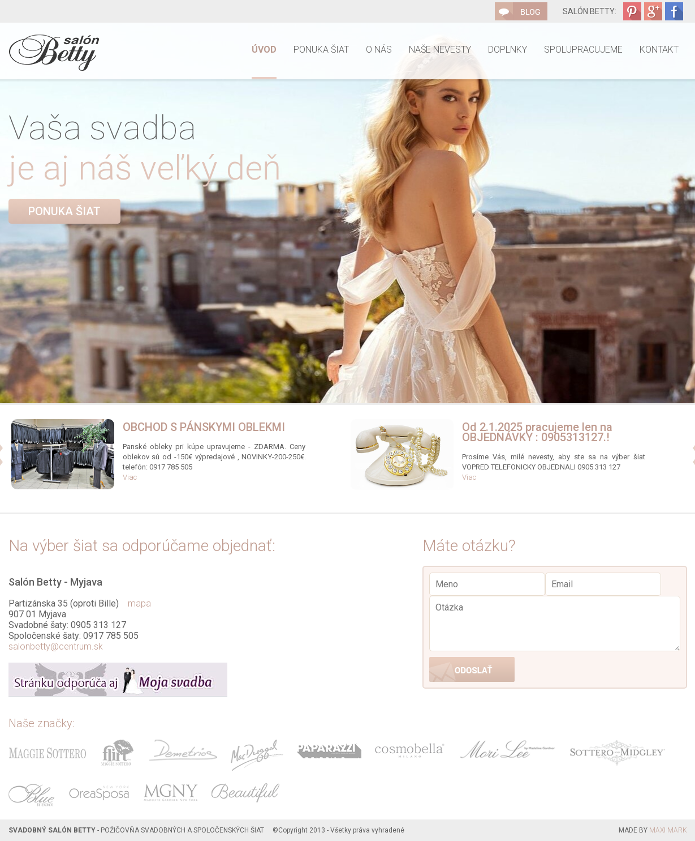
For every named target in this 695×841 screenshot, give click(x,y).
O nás (379, 49)
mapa (139, 603)
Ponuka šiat (321, 49)
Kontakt (659, 49)
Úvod (264, 49)
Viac (130, 477)
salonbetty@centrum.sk (55, 646)
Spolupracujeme (583, 49)
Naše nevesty (440, 49)
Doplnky (507, 49)
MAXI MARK (668, 830)
